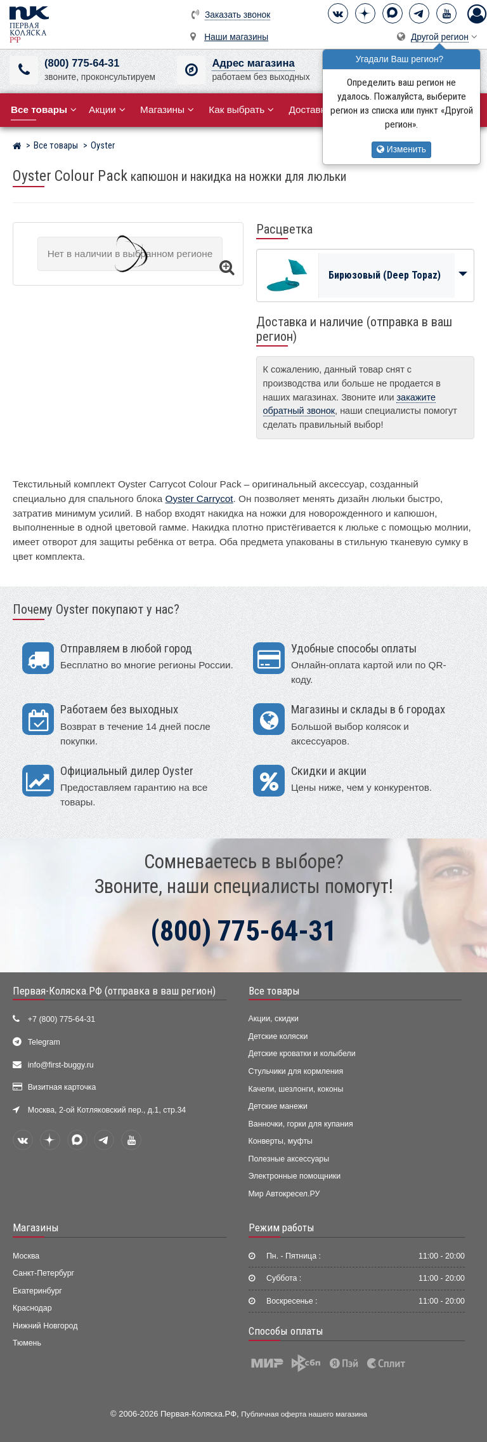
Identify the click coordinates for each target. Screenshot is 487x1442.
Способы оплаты (286, 1331)
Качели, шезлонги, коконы (296, 1089)
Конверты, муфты (281, 1141)
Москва (26, 1256)
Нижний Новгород (45, 1325)
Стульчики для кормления (296, 1071)
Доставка (314, 109)
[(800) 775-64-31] (24, 70)
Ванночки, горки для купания (301, 1124)
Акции (107, 109)
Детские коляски (278, 1036)
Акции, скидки (274, 1018)
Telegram (44, 1042)
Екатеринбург (37, 1291)
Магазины (167, 109)
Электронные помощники (295, 1176)
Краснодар (32, 1308)
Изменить (401, 149)
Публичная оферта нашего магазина (304, 1414)
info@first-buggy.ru (61, 1065)
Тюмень (27, 1343)
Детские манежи (278, 1106)
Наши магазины (236, 37)
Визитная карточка (62, 1087)
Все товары (274, 990)
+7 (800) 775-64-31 (61, 1019)
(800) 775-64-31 (81, 63)
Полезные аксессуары (289, 1158)
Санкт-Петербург (43, 1273)
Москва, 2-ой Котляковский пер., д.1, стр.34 (107, 1110)
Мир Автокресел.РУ (284, 1193)
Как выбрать (241, 109)
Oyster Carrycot (199, 498)
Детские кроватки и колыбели (302, 1053)
